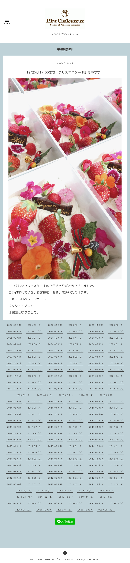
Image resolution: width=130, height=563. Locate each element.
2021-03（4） (55, 382)
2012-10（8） (117, 471)
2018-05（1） (117, 414)
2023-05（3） (35, 356)
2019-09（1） (76, 401)
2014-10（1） (14, 452)
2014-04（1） (117, 452)
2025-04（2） (96, 331)
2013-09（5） (14, 465)
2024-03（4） (76, 344)
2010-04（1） (96, 503)
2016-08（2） (76, 433)
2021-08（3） (76, 375)
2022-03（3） (55, 369)
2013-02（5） (35, 471)
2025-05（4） (76, 331)
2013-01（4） (55, 471)
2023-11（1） (35, 350)
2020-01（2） (107, 395)
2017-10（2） (96, 420)
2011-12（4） (76, 484)
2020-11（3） (14, 388)
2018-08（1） (76, 414)
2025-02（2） (14, 337)
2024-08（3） (117, 337)
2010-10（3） (107, 496)
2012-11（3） (96, 471)
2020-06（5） (117, 388)
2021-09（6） (55, 375)
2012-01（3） (55, 484)
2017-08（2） (14, 426)
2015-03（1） (35, 446)
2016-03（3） (117, 433)
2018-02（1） (55, 420)
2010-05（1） (76, 503)
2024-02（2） (96, 344)
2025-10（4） (117, 325)
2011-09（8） (24, 490)
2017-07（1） (35, 426)
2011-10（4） (117, 484)
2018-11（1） (35, 414)
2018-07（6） (96, 414)
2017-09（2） (117, 420)
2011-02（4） (45, 496)
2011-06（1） (86, 490)
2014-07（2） (76, 452)
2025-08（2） (14, 331)
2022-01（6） (96, 369)
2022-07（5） (96, 363)
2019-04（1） (55, 407)
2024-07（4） (14, 344)
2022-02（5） (76, 369)
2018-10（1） (55, 414)
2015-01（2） (76, 446)
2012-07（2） (55, 477)
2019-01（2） (117, 407)
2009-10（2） (85, 509)
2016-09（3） (55, 433)
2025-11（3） (96, 325)
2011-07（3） (65, 490)
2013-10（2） (117, 458)
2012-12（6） (76, 471)
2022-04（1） (35, 369)
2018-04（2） (14, 420)
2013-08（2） (35, 465)
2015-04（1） (14, 446)
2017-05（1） (76, 426)
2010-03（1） (117, 503)
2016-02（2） (14, 439)
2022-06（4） (117, 363)
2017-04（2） (96, 426)
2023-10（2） (55, 350)
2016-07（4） (96, 433)
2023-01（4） (96, 356)
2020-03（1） (66, 395)
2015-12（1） (35, 439)
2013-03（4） (14, 471)
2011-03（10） (25, 496)
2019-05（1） (35, 407)
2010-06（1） (55, 503)
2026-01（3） (55, 325)
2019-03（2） (76, 407)
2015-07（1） (96, 439)
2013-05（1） (96, 465)
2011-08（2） (45, 490)
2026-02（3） (35, 325)
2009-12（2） (44, 509)
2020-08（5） (76, 388)
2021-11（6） (14, 375)
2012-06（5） (76, 477)
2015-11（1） (55, 439)
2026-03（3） (14, 325)
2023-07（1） (117, 350)
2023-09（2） (76, 350)
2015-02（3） (55, 446)
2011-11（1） (96, 484)
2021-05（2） (14, 382)
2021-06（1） (117, 375)
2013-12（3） (76, 458)
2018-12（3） (14, 414)
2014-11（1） (117, 446)
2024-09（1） (96, 337)
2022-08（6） (76, 363)
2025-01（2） (35, 337)
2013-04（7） (117, 465)
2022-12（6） (117, 356)
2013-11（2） (96, 458)
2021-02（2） (76, 382)
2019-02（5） (96, 407)
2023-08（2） (96, 350)
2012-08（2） (35, 477)
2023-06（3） (14, 356)
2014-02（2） (35, 458)
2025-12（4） (76, 325)
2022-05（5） (14, 369)
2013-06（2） (76, 465)
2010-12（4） (66, 496)
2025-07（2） (35, 331)
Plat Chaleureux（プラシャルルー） (57, 559)
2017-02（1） (117, 426)
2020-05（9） (24, 395)
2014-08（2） (55, 452)
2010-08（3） (35, 503)
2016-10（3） (35, 433)
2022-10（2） (35, 363)
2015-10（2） (76, 439)
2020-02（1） (86, 395)
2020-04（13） (45, 395)
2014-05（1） (96, 452)
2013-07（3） (55, 465)
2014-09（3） (35, 452)
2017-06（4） (55, 426)
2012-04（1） (117, 477)
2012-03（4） (14, 484)
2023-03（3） (55, 356)
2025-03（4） (117, 331)
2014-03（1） (14, 458)
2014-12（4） (96, 446)
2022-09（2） (55, 363)
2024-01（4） (117, 344)
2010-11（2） (86, 496)
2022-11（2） (14, 363)
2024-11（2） (76, 337)
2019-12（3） (14, 401)
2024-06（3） (35, 344)
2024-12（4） (55, 337)
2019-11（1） (35, 401)
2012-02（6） (35, 484)
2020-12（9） (117, 382)
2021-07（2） (96, 375)
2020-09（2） (55, 388)
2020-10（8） (35, 388)
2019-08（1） (96, 401)
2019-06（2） (14, 407)
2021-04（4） (35, 382)
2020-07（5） (96, 388)
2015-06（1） (117, 439)
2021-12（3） (117, 369)
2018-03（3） (35, 420)
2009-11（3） (65, 509)
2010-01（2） (24, 509)
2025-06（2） (55, 331)
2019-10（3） (55, 401)
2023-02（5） (76, 356)
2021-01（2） (96, 382)
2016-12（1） (14, 433)
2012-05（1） (96, 477)
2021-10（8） (35, 375)
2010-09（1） (14, 503)
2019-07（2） (117, 401)
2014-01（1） (55, 458)
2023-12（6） (14, 350)
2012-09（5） (14, 477)
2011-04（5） (106, 490)
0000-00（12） (107, 509)
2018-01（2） (76, 420)
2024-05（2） (55, 344)
